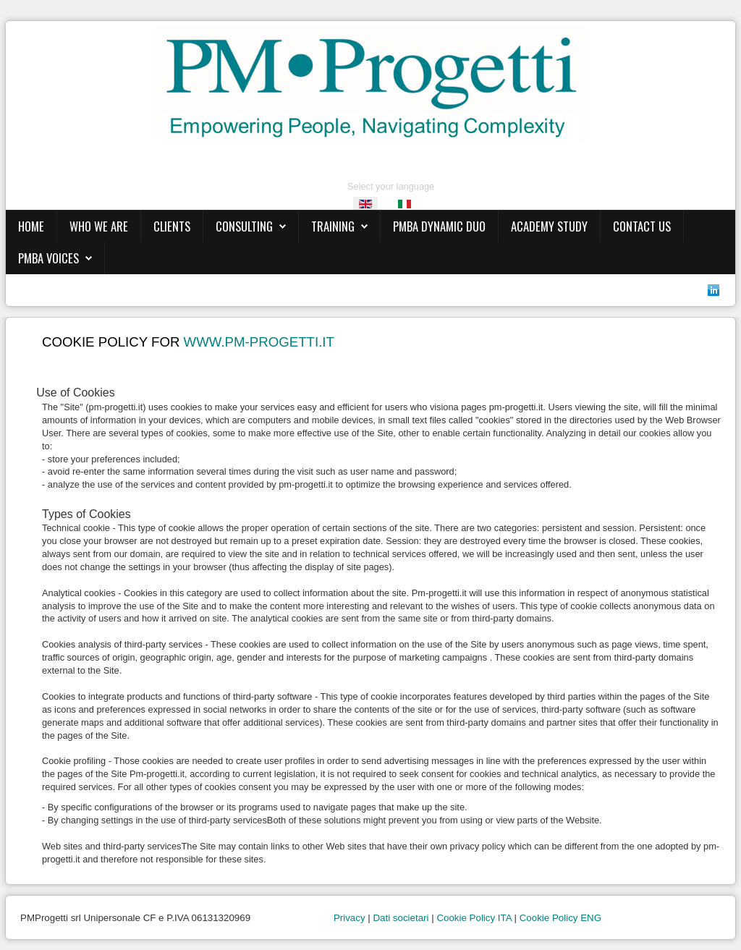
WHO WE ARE (98, 226)
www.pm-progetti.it (259, 341)
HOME (31, 226)
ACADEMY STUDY (549, 226)
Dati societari (400, 917)
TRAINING (333, 226)
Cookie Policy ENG (560, 917)
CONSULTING (244, 226)
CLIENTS (171, 226)
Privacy (349, 917)
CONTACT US (642, 226)
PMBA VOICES (48, 258)
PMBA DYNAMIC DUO (439, 226)
